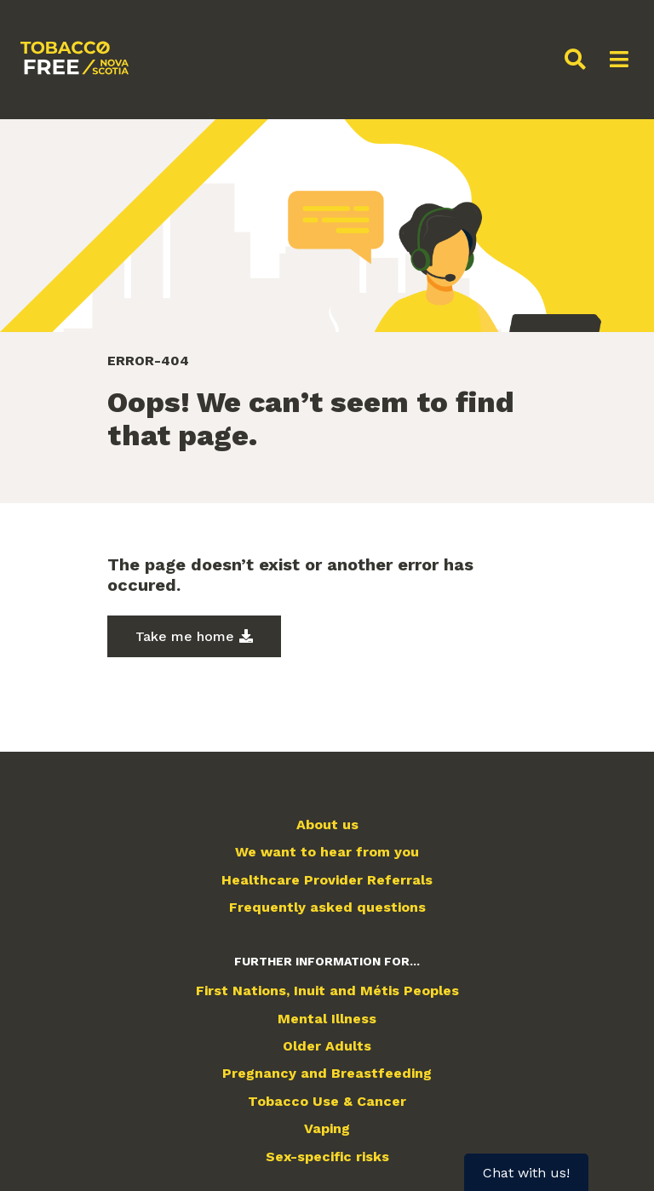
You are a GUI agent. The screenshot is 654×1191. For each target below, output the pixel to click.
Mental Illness (327, 1019)
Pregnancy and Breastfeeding (327, 1073)
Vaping (327, 1129)
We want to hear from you (327, 852)
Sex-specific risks (327, 1157)
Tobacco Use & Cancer (327, 1101)
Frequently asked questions (327, 907)
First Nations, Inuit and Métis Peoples (327, 991)
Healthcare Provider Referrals (327, 880)
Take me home (184, 636)
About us (327, 825)
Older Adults (327, 1046)
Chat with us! (526, 1173)
